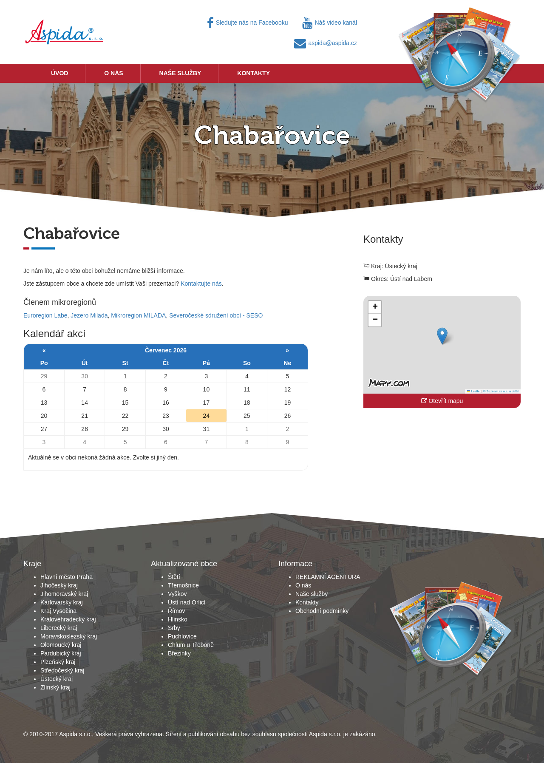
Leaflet (474, 391)
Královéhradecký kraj (68, 619)
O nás (113, 73)
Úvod (59, 73)
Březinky (179, 653)
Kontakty (253, 73)
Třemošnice (183, 585)
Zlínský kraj (55, 687)
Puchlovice (182, 636)
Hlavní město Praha (66, 576)
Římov (176, 610)
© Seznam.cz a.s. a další (500, 391)
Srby (174, 627)
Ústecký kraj (56, 678)
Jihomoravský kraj (64, 593)
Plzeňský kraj (57, 661)
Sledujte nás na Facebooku (247, 22)
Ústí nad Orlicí (187, 602)
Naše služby (180, 73)
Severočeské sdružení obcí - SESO (216, 315)
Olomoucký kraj (60, 644)
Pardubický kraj (60, 653)
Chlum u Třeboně (191, 644)
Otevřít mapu (442, 400)
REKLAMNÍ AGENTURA (327, 576)
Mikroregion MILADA (138, 315)
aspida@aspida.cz (325, 43)
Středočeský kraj (62, 670)
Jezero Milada (89, 315)
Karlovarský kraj (61, 602)
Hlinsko (177, 619)
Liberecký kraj (58, 627)
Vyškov (177, 593)
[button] (442, 336)
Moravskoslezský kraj (68, 636)
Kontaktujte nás (201, 283)
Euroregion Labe (45, 315)
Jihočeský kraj (59, 585)
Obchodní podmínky (321, 610)
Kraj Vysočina (58, 610)
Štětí (174, 576)
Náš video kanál (329, 22)
